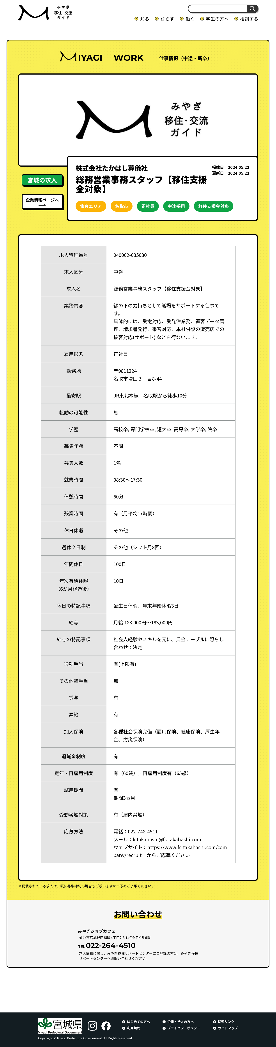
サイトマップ (228, 1027)
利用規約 (133, 1027)
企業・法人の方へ (180, 1021)
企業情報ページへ (42, 200)
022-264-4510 (111, 945)
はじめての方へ (138, 1021)
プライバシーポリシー (183, 1027)
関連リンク (226, 1021)
